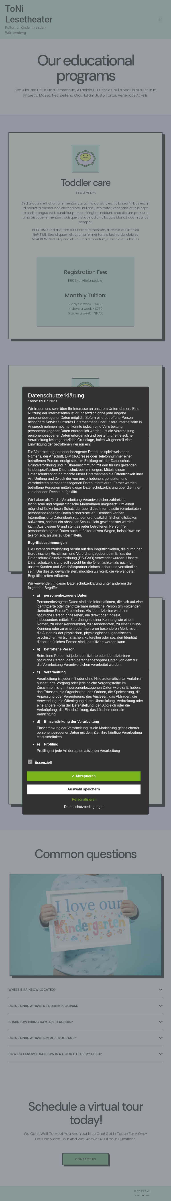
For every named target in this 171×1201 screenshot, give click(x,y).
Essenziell (40, 761)
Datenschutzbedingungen (84, 807)
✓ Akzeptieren (84, 776)
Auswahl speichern (83, 789)
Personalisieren (84, 799)
